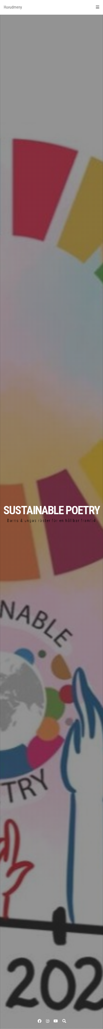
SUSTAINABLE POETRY (51, 510)
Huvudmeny (51, 7)
